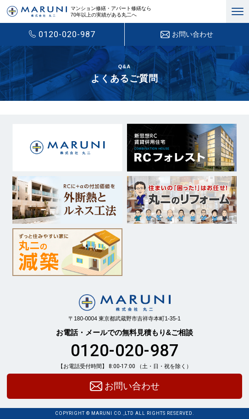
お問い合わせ (186, 34)
